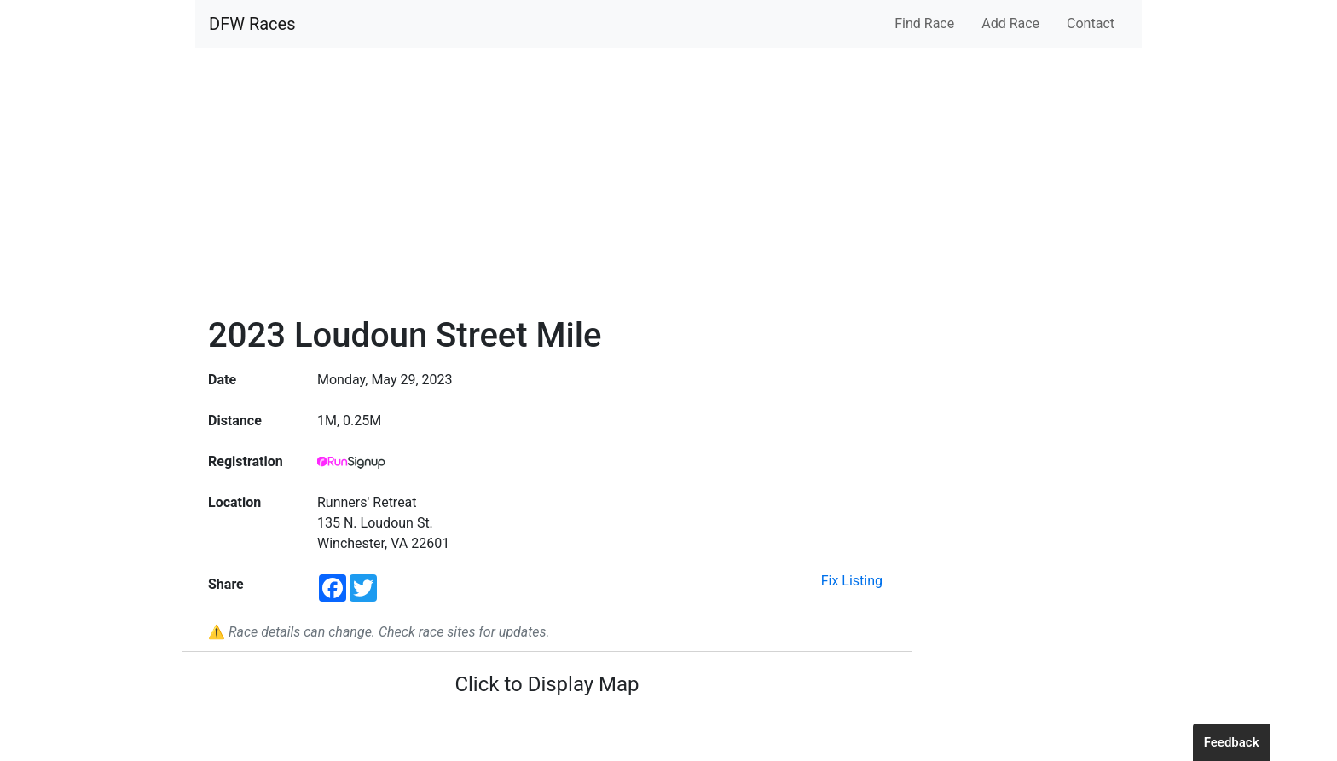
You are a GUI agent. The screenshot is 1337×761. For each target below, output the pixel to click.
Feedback (1231, 742)
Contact (1090, 23)
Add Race (1010, 23)
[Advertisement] (547, 187)
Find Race (924, 23)
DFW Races (252, 24)
